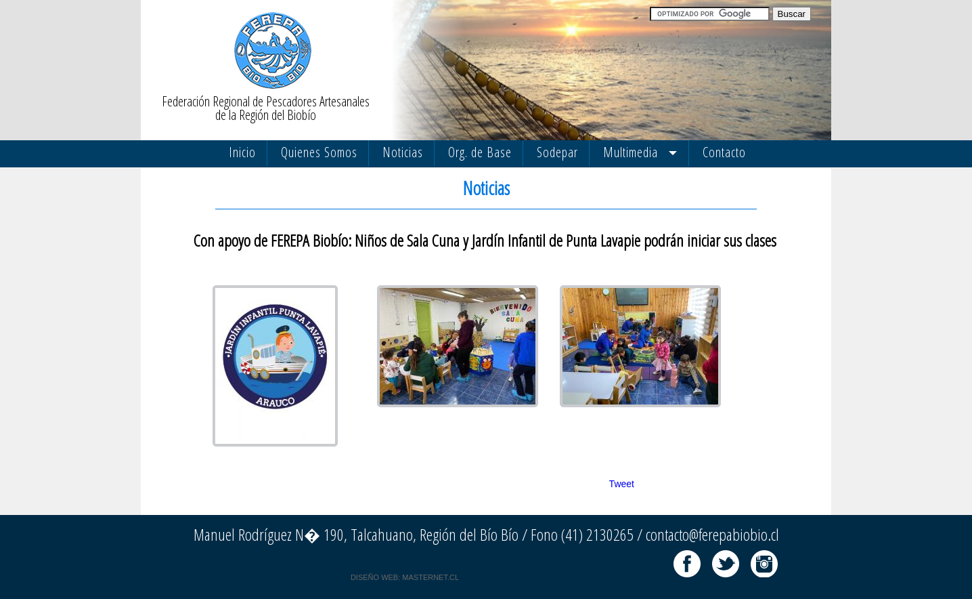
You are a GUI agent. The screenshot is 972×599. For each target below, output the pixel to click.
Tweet (621, 483)
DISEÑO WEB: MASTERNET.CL (405, 577)
